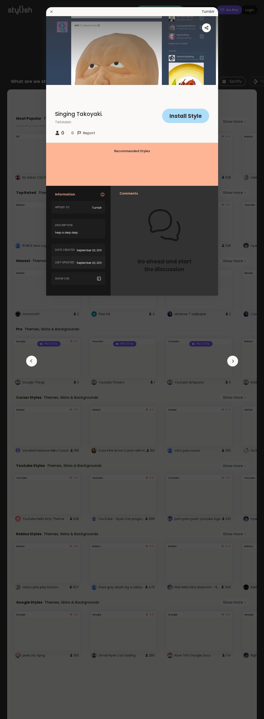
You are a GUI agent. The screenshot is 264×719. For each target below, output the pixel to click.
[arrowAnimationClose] (31, 361)
